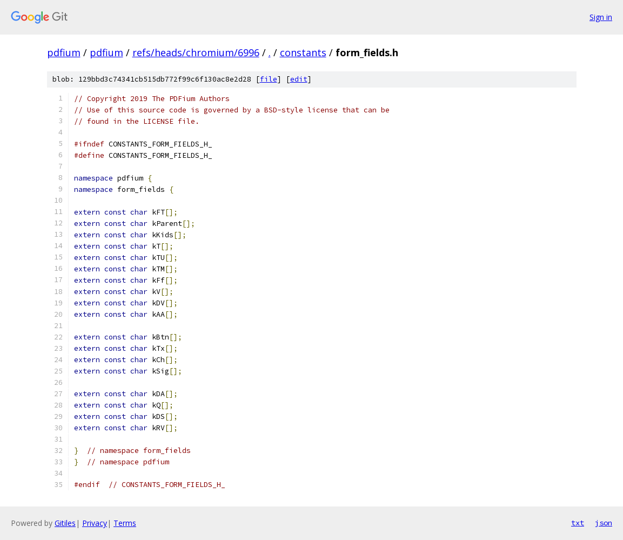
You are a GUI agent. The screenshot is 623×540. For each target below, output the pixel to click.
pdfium (64, 52)
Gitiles (65, 523)
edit (298, 79)
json (603, 523)
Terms (124, 523)
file (268, 79)
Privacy (94, 523)
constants (303, 52)
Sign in (600, 17)
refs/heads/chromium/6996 (195, 52)
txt (577, 523)
